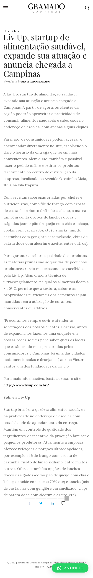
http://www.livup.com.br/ (26, 385)
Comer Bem (11, 31)
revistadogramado (35, 81)
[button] (70, 568)
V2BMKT (51, 566)
